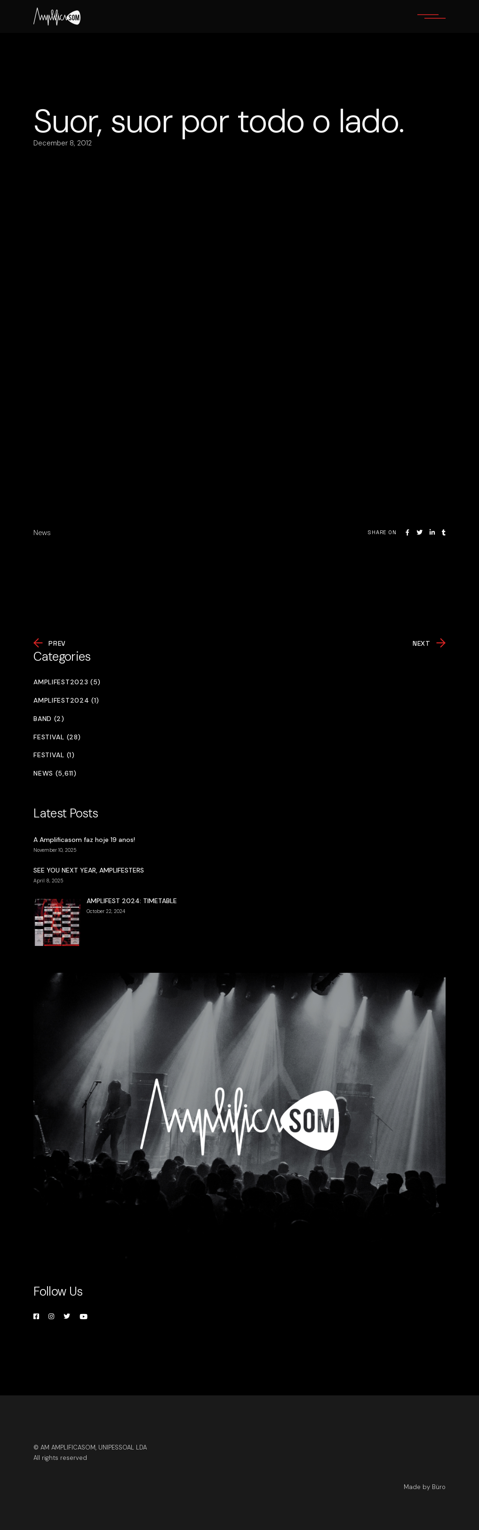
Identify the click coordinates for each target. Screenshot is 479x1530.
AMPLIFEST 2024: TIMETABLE (132, 901)
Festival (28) (56, 737)
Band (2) (48, 719)
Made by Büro (425, 1487)
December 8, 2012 (62, 143)
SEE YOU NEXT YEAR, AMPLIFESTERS (88, 870)
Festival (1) (53, 755)
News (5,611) (54, 773)
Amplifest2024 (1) (66, 701)
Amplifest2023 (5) (67, 682)
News (42, 533)
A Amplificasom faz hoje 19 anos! (84, 839)
